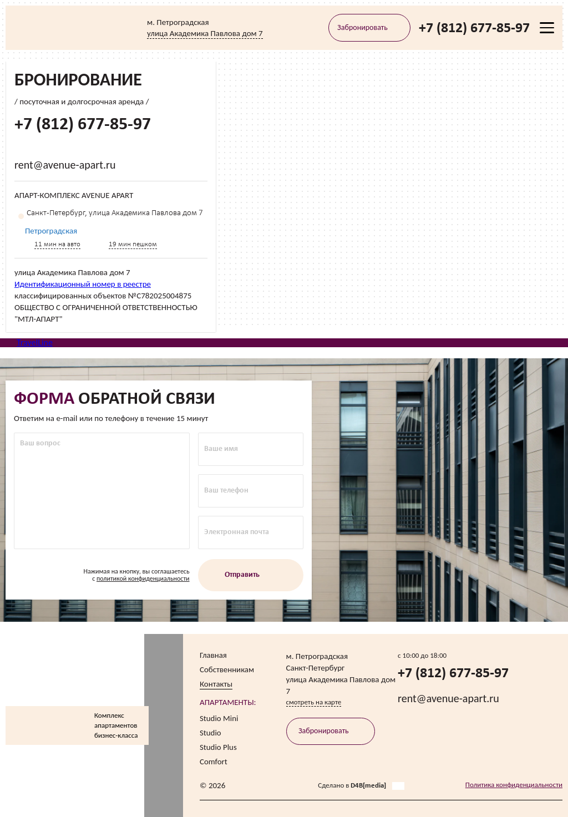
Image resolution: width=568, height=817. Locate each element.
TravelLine (35, 342)
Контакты (216, 684)
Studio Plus (218, 747)
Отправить (250, 575)
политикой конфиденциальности (143, 579)
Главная (213, 655)
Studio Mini (219, 718)
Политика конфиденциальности (513, 784)
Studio (210, 733)
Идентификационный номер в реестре (82, 283)
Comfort (213, 762)
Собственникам (227, 669)
